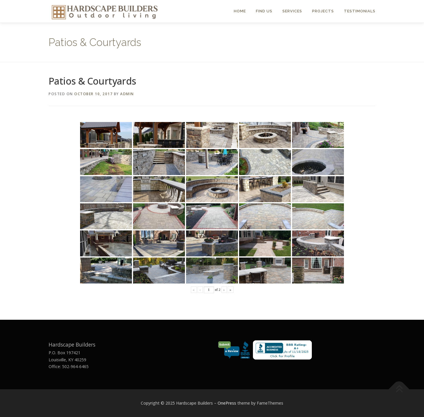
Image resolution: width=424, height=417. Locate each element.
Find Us (264, 11)
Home (240, 11)
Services (292, 11)
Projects (323, 11)
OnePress (227, 403)
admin (127, 93)
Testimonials (359, 11)
